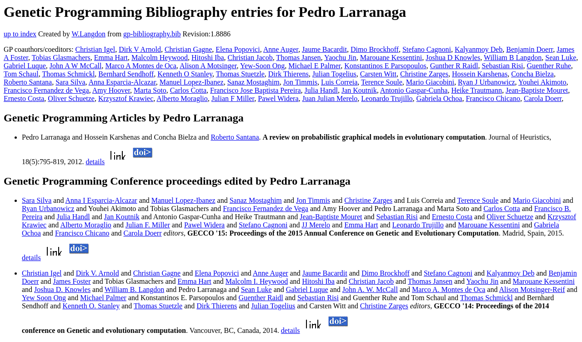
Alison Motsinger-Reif (532, 289)
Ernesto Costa (24, 98)
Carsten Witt (378, 74)
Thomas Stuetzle (240, 74)
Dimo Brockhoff (375, 49)
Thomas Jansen (298, 57)
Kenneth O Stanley (184, 74)
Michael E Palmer (314, 66)
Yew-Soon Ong (262, 66)
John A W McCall (76, 66)
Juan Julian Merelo (330, 98)
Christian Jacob (250, 57)
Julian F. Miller (147, 225)
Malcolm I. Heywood (257, 281)
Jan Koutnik (359, 90)
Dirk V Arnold (140, 49)
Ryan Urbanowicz (48, 208)
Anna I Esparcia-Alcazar (101, 200)
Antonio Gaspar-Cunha (414, 90)
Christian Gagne (188, 49)
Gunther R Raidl (454, 66)
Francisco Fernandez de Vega (46, 90)
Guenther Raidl (261, 298)
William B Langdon (513, 57)
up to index (20, 34)
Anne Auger (280, 49)
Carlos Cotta (188, 90)
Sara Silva (70, 82)
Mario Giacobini (430, 82)
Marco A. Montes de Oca (448, 289)
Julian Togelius (334, 74)
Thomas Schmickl (68, 74)
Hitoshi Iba (207, 57)
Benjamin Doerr (529, 49)
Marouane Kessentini (391, 57)
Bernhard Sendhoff (126, 74)
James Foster (71, 281)
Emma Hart (111, 57)
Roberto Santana (28, 82)
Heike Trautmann (476, 90)
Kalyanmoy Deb (478, 49)
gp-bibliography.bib (152, 34)
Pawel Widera (278, 98)
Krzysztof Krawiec (125, 98)
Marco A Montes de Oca (140, 66)
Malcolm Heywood (159, 57)
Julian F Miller (232, 98)
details (95, 162)
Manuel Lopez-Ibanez (192, 82)
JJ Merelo (315, 225)
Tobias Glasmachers (61, 57)
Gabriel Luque (25, 66)
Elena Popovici (238, 49)
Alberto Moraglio (181, 98)
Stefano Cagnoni (426, 49)
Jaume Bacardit (324, 49)
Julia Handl (321, 90)
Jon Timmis (300, 82)
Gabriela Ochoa (439, 98)
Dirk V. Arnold (97, 273)
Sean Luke (560, 57)
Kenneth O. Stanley (91, 306)
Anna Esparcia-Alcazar (122, 82)
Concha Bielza (532, 74)
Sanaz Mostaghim (253, 82)
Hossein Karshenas (479, 74)
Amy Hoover (111, 90)
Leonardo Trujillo (386, 98)
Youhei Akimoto (542, 82)
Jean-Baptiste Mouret (537, 90)
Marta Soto (150, 90)
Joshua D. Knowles (62, 289)
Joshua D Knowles (453, 57)
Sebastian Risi (502, 66)
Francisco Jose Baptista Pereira (255, 90)
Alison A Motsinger (208, 66)
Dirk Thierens (288, 74)
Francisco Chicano (493, 98)
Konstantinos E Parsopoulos (385, 66)
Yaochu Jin (340, 57)
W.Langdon (88, 34)
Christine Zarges (424, 74)
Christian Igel (95, 49)
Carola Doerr (543, 98)
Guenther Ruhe (549, 66)
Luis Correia (339, 82)
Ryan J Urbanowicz (486, 82)
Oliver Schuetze (71, 98)
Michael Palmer (103, 298)
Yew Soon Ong (44, 298)
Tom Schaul (21, 74)
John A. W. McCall (370, 289)
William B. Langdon (134, 289)
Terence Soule (381, 82)
